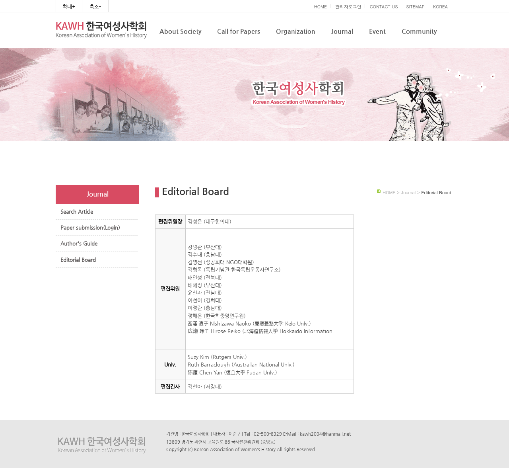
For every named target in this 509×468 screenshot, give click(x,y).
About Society (180, 31)
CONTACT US (384, 7)
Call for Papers (238, 31)
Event (377, 31)
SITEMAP (415, 7)
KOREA (440, 7)
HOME (320, 7)
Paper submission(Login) (90, 227)
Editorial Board (78, 260)
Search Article (76, 211)
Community (419, 31)
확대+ (69, 7)
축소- (95, 7)
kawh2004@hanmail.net (325, 434)
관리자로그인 (348, 7)
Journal (342, 31)
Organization (295, 31)
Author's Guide (78, 243)
